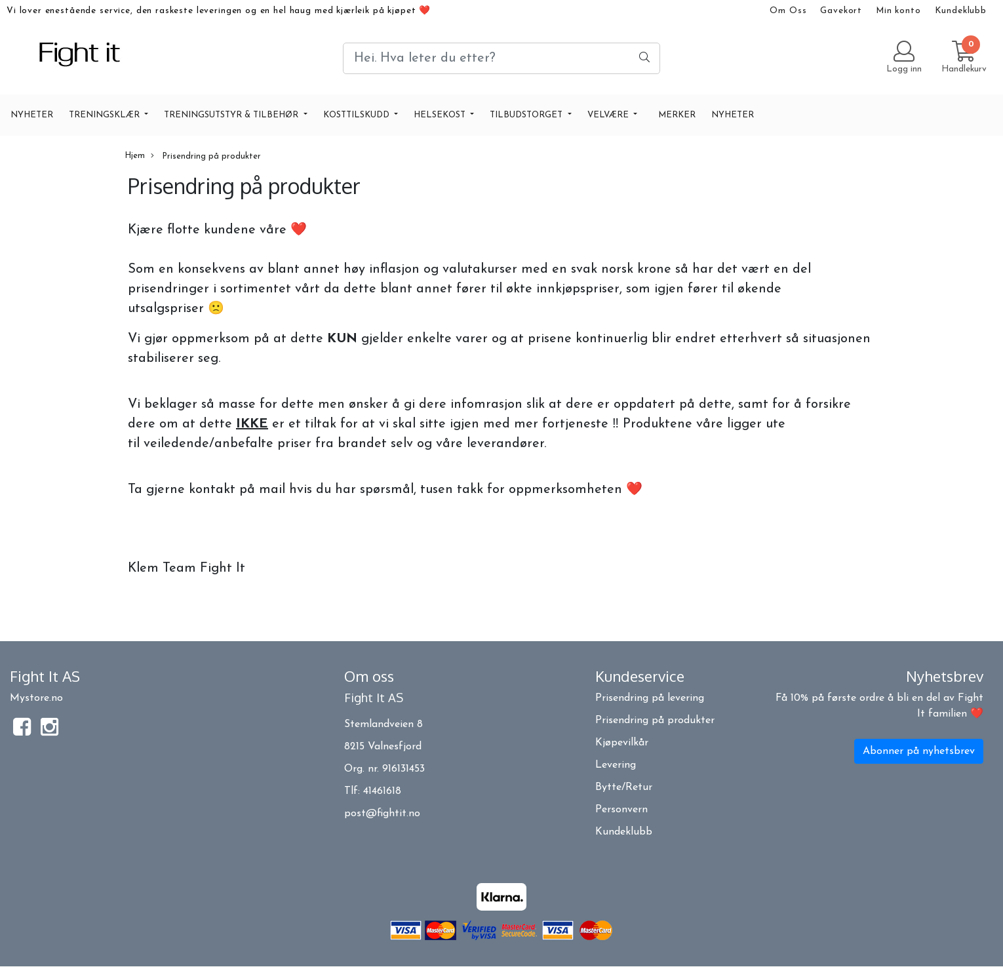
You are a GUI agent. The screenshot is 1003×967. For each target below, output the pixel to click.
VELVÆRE (609, 115)
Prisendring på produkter (206, 156)
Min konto (898, 11)
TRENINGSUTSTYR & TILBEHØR (232, 115)
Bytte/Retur (623, 787)
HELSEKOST (441, 115)
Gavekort (841, 11)
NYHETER (31, 115)
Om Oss (788, 11)
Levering (615, 765)
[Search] (501, 58)
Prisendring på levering (649, 698)
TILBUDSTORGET (527, 115)
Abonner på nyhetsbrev (919, 751)
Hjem (135, 155)
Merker (677, 115)
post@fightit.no (382, 813)
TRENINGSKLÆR (105, 115)
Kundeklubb (961, 11)
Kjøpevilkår (621, 743)
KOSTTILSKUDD (357, 115)
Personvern (621, 809)
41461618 (382, 791)
